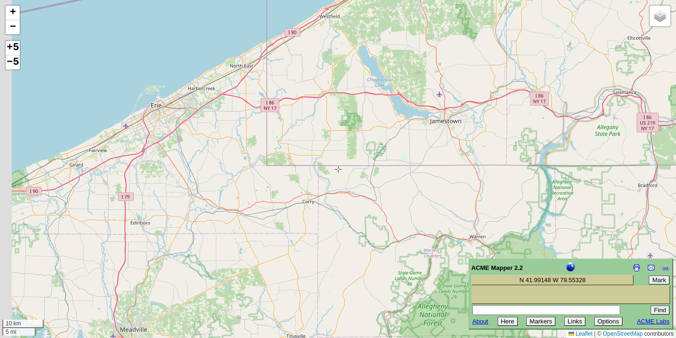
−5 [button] (13, 62)
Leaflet (580, 333)
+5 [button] (13, 48)
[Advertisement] (50, 271)
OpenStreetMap (623, 333)
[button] (13, 13)
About (480, 321)
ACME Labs (653, 321)
